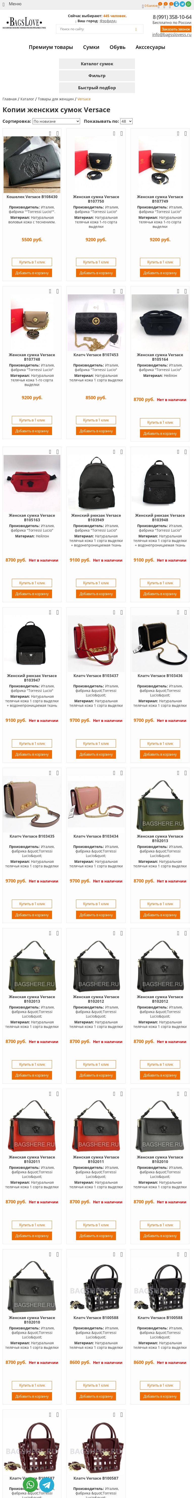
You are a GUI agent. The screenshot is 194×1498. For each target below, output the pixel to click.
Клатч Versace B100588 (96, 1317)
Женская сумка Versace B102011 (32, 1159)
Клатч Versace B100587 (96, 1478)
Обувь (118, 47)
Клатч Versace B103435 (32, 836)
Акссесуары (150, 47)
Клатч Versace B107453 (96, 354)
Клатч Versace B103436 (160, 675)
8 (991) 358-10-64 (172, 17)
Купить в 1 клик (32, 261)
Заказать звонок (176, 29)
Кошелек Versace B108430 (32, 196)
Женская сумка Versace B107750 (96, 199)
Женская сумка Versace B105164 (160, 357)
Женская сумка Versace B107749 (160, 199)
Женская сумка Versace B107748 (32, 357)
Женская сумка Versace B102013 (160, 838)
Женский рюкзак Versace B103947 (32, 678)
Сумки (91, 47)
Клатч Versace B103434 (96, 836)
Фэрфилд (107, 20)
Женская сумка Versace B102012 (96, 999)
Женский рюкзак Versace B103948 (160, 517)
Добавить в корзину (31, 272)
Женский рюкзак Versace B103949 (96, 517)
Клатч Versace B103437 (96, 675)
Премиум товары (51, 47)
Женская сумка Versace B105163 (32, 517)
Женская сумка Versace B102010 (160, 1159)
